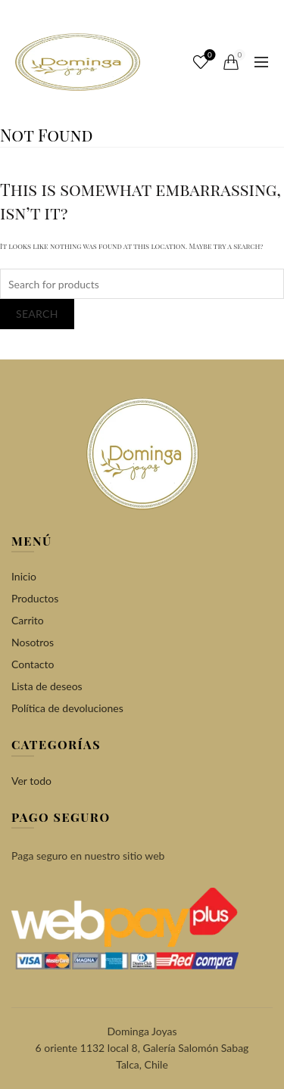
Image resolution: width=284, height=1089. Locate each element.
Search (37, 313)
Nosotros (32, 642)
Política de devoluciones (67, 708)
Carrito (27, 620)
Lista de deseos (47, 686)
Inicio (23, 576)
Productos (34, 598)
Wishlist (208, 56)
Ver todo (31, 780)
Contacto (32, 664)
